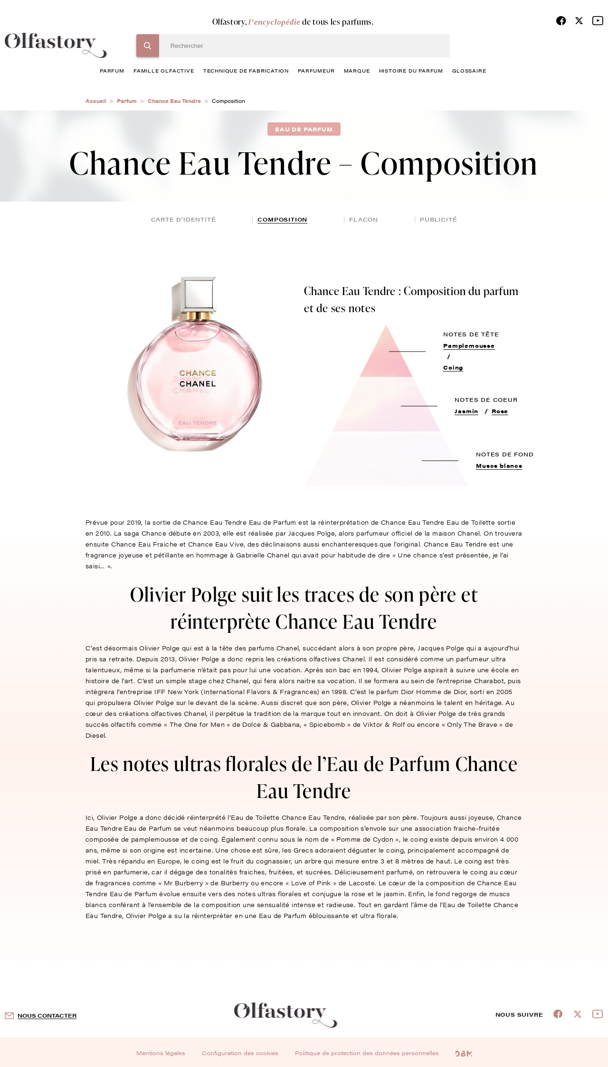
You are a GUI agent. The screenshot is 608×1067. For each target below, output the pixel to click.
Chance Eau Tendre (174, 100)
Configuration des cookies (240, 1052)
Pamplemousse (469, 345)
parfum (112, 70)
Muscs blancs (499, 465)
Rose (500, 411)
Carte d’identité (183, 219)
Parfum (127, 100)
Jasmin (466, 411)
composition (282, 219)
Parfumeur (316, 70)
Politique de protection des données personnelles (367, 1052)
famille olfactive (163, 70)
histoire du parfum (411, 70)
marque (357, 70)
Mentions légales (160, 1052)
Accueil (96, 100)
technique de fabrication (246, 70)
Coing (453, 367)
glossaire (469, 70)
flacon (363, 219)
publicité (438, 219)
